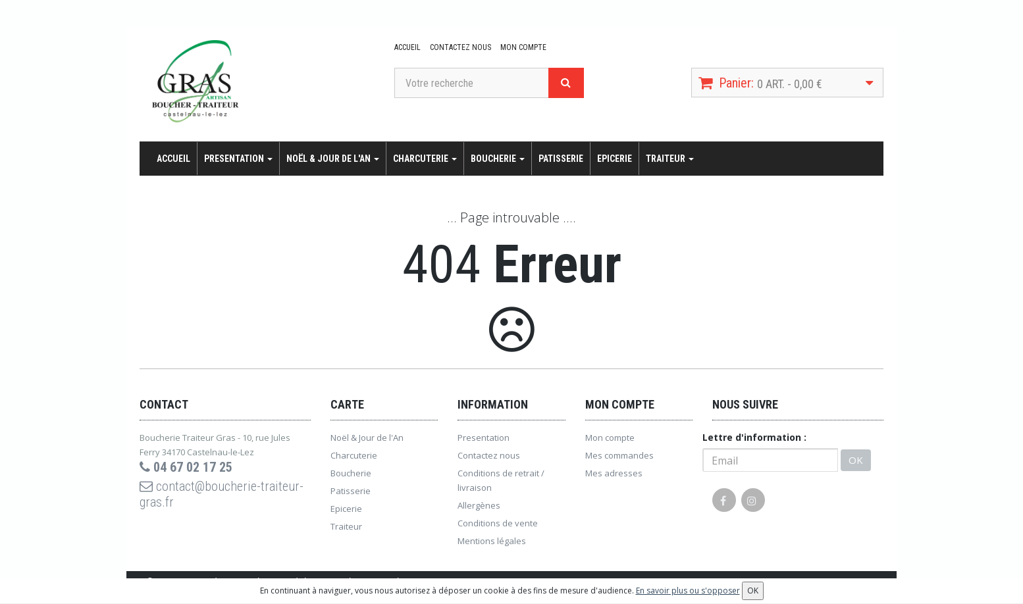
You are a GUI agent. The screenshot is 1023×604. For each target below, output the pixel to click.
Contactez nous (460, 47)
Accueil (407, 47)
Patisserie (560, 158)
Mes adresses (614, 473)
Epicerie (614, 158)
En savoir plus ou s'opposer (688, 590)
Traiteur (670, 158)
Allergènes (479, 505)
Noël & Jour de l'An (332, 158)
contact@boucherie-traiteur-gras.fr (221, 494)
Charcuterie (425, 158)
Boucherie (498, 158)
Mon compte (523, 47)
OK (856, 459)
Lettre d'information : (754, 437)
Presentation (238, 158)
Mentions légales (492, 541)
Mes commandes (619, 455)
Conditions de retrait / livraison (501, 480)
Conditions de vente (498, 523)
